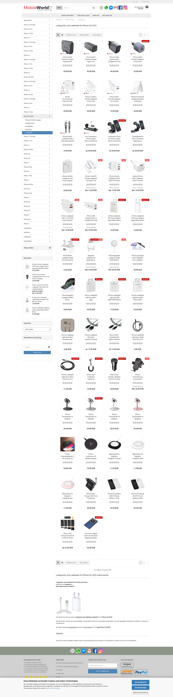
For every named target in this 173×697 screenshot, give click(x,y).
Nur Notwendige (140, 688)
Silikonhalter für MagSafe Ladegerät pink (67, 496)
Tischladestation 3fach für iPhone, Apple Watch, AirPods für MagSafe (138, 139)
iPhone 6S (27, 189)
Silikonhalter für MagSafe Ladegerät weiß (137, 456)
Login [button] (135, 1)
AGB (59, 677)
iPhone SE (27, 202)
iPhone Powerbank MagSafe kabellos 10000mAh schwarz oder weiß (137, 99)
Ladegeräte (28, 132)
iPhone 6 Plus (28, 193)
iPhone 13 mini (28, 94)
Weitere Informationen (140, 692)
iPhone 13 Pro (28, 86)
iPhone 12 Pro (28, 103)
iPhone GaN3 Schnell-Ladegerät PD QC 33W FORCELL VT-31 (138, 59)
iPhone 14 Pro (28, 64)
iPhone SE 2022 (28, 77)
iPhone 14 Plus (28, 68)
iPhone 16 (27, 38)
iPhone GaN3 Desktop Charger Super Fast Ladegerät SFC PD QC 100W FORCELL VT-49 (91, 59)
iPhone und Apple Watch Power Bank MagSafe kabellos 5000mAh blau (90, 536)
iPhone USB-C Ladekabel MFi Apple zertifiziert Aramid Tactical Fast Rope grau (114, 337)
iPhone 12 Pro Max (29, 99)
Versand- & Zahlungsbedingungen (68, 666)
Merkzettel (145, 1)
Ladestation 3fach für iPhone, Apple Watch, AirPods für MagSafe (114, 139)
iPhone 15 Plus (28, 51)
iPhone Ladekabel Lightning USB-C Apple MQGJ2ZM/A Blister (91, 297)
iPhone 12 (27, 107)
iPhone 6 (26, 197)
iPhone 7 (26, 180)
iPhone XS (27, 154)
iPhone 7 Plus (28, 176)
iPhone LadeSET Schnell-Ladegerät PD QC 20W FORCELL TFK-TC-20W (91, 99)
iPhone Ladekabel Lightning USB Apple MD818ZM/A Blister (114, 297)
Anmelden (37, 352)
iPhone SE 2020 (28, 116)
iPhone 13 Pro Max (29, 81)
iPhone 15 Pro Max (29, 42)
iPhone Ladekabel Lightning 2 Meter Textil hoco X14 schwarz (67, 377)
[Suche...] (59, 8)
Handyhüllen (29, 126)
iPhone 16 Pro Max (29, 25)
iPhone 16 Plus (28, 33)
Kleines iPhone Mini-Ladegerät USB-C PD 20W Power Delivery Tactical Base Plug (137, 178)
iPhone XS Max (28, 149)
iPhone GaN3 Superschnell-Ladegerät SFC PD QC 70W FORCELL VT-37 (114, 59)
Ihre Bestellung (83, 15)
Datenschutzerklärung (53, 688)
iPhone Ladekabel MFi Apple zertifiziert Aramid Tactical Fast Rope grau (91, 337)
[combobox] (71, 35)
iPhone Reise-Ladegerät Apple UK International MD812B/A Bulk (67, 258)
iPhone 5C (27, 210)
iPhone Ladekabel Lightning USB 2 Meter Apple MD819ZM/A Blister (138, 297)
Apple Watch (28, 20)
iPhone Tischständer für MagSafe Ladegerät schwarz (67, 417)
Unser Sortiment (67, 15)
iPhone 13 (27, 90)
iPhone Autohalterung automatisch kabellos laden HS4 (137, 377)
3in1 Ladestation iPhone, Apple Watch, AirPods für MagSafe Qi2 (91, 139)
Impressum (61, 673)
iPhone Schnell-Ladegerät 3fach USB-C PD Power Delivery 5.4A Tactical (114, 178)
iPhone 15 (27, 55)
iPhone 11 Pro (28, 141)
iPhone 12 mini (28, 112)
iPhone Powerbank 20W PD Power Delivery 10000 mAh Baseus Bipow (114, 496)
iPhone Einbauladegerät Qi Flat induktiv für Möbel (67, 456)
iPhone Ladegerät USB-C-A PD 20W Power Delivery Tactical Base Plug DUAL (67, 218)
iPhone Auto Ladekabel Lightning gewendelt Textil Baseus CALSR (90, 377)
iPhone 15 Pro (28, 46)
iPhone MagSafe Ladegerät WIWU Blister (67, 297)
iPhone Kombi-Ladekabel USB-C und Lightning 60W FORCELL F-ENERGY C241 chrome (67, 139)
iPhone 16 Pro (28, 29)
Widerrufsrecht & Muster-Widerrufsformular (70, 663)
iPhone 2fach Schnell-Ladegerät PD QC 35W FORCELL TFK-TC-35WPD (114, 99)
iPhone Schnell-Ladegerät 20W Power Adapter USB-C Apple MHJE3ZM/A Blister (67, 178)
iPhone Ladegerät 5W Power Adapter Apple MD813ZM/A (114, 218)
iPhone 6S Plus (28, 184)
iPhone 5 (26, 215)
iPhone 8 (26, 171)
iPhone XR (27, 158)
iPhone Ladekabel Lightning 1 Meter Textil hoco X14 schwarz (138, 337)
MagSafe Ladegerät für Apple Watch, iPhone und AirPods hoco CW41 (91, 258)
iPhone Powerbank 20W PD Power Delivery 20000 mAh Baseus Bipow (137, 496)
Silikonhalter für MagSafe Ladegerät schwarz (114, 456)
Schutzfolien (28, 241)
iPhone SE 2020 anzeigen (33, 120)
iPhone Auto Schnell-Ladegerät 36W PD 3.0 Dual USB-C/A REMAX (114, 377)
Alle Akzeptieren (140, 682)
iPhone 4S (27, 219)
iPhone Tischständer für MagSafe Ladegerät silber (114, 417)
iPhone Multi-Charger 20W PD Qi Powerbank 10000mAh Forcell (90, 496)
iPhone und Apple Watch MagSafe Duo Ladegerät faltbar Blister (138, 258)
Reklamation (107, 15)
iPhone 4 (26, 224)
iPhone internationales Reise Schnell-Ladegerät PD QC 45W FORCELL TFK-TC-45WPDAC (67, 99)
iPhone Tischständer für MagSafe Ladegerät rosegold (137, 417)
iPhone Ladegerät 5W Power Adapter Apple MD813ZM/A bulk (137, 218)
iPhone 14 (27, 73)
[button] (58, 35)
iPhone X (26, 162)
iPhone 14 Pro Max (29, 59)
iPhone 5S (27, 206)
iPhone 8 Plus (28, 167)
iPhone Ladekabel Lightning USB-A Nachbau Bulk (67, 337)
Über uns (96, 15)
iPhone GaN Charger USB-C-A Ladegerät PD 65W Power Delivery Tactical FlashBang (90, 218)
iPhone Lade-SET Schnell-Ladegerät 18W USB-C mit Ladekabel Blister (91, 178)
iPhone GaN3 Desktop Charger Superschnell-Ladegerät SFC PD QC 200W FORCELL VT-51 (67, 59)
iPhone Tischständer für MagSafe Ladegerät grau (91, 417)
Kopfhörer (28, 129)
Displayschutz (29, 123)
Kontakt (60, 670)
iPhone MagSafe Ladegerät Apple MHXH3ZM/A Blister (114, 258)
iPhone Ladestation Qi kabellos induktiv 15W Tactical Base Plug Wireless (91, 456)
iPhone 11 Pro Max (29, 136)
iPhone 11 (27, 145)
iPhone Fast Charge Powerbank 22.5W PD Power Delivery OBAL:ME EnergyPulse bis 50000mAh (67, 536)
